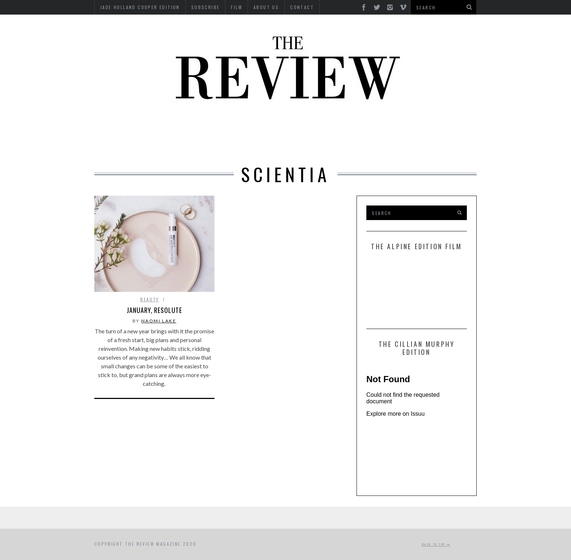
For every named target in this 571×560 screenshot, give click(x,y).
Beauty (165, 125)
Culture (200, 125)
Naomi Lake (158, 321)
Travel (344, 145)
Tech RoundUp (275, 145)
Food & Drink (358, 125)
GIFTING (377, 145)
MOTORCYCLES (442, 125)
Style (232, 145)
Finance (314, 125)
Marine (400, 125)
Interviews (274, 125)
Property (198, 145)
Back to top (436, 544)
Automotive (124, 125)
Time (315, 145)
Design (235, 125)
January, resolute (154, 310)
